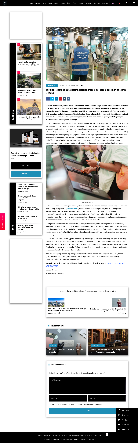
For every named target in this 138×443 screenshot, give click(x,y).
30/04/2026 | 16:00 (22, 232)
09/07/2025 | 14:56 (74, 85)
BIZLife (65, 85)
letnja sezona (92, 291)
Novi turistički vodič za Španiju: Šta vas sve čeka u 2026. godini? (28, 118)
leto (101, 291)
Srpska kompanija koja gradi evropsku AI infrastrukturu (26, 91)
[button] (127, 410)
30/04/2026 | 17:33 (22, 202)
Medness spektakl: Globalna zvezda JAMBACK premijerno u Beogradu (27, 198)
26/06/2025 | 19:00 (64, 346)
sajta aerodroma (71, 208)
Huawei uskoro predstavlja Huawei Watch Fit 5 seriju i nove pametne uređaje (27, 187)
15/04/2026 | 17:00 (112, 346)
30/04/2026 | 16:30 (22, 221)
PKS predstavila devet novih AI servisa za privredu (66, 350)
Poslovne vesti (52, 85)
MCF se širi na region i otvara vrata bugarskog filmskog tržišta (28, 208)
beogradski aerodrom (75, 291)
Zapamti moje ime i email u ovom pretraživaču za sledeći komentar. (77, 404)
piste (114, 291)
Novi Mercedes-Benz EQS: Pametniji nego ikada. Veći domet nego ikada (108, 350)
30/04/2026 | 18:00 (22, 191)
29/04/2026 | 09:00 (22, 122)
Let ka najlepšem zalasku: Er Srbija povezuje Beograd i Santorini (26, 227)
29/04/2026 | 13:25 (22, 69)
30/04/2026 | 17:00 (22, 211)
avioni (62, 291)
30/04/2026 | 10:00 (22, 95)
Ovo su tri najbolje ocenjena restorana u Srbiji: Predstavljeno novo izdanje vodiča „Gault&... (28, 64)
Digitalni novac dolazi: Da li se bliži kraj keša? (27, 217)
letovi (107, 291)
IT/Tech (53, 345)
